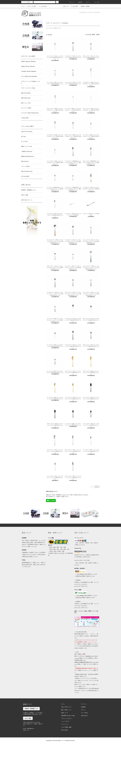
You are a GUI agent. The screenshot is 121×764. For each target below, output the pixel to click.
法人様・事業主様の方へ (29, 728)
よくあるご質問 (73, 6)
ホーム (23, 6)
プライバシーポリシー (67, 718)
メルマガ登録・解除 (66, 727)
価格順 (93, 34)
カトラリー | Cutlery (53, 28)
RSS (62, 730)
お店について (65, 6)
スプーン (59, 28)
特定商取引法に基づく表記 (68, 715)
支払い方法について (66, 707)
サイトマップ (64, 724)
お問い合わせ (84, 715)
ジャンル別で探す (42, 6)
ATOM (66, 730)
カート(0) (96, 2)
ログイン (87, 2)
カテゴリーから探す (30, 6)
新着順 (98, 34)
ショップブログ (65, 721)
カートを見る (84, 712)
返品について (64, 712)
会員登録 (79, 2)
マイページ (71, 2)
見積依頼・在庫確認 (84, 6)
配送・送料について (66, 709)
